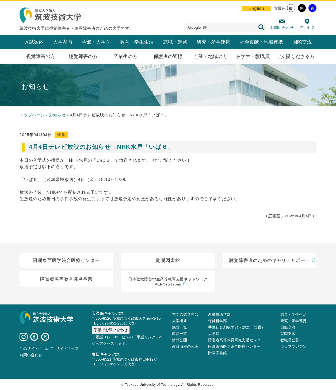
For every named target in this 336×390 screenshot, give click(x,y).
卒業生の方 (125, 56)
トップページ (32, 115)
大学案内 (62, 42)
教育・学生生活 (137, 42)
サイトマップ (67, 348)
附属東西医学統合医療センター (234, 346)
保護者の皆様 (168, 56)
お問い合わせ (282, 27)
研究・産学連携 (213, 42)
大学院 (213, 333)
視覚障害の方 (40, 56)
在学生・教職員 (253, 56)
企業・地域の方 (210, 56)
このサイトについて (36, 348)
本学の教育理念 (185, 314)
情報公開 (179, 339)
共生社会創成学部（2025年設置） (236, 327)
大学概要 (179, 320)
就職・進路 (175, 42)
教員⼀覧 (179, 333)
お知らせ (57, 115)
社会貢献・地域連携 (261, 42)
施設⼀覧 (179, 327)
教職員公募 (289, 339)
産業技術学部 (219, 314)
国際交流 (302, 42)
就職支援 (287, 333)
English (256, 8)
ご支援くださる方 (295, 56)
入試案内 (34, 42)
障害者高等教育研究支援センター (236, 339)
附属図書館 (217, 352)
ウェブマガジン (293, 346)
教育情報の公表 (185, 346)
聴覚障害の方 (83, 56)
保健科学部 (217, 320)
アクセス (307, 27)
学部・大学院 (96, 42)
